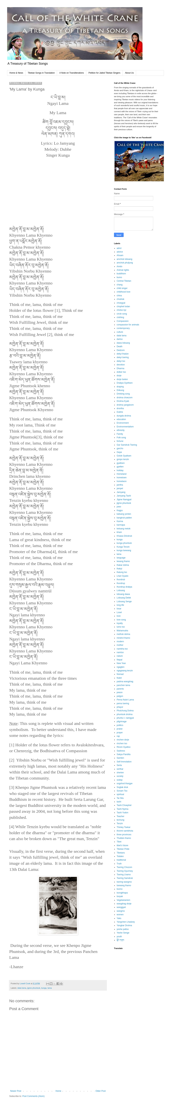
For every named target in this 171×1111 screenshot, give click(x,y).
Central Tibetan (124, 281)
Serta (119, 765)
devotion (121, 364)
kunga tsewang (124, 550)
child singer (122, 288)
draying (120, 386)
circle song (122, 314)
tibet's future (122, 845)
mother (120, 645)
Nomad (120, 674)
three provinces (124, 834)
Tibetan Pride (123, 849)
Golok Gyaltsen (124, 456)
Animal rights (123, 270)
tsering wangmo (124, 882)
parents (120, 689)
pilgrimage (121, 721)
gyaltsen (121, 463)
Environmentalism (125, 426)
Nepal (119, 659)
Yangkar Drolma (124, 925)
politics (120, 725)
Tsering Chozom (124, 867)
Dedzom (121, 350)
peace (120, 692)
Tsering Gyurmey (125, 871)
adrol (119, 248)
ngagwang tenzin (125, 670)
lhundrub (121, 579)
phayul (120, 707)
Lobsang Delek (124, 597)
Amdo (119, 266)
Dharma (120, 368)
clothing (120, 317)
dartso (120, 339)
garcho (120, 448)
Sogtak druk (122, 787)
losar (119, 608)
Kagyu (120, 510)
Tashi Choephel (124, 805)
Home (58, 1091)
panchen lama (123, 685)
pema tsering (123, 703)
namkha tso (122, 649)
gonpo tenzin (123, 459)
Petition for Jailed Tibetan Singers (104, 73)
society (120, 776)
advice (120, 252)
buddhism (121, 273)
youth (119, 936)
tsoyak (120, 896)
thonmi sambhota (125, 831)
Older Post (100, 1091)
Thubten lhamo (124, 838)
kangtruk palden (124, 517)
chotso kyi (121, 310)
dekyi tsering (123, 357)
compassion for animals (128, 324)
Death (119, 346)
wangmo (121, 911)
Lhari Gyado (122, 576)
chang (120, 284)
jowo (119, 506)
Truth (119, 863)
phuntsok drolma (125, 714)
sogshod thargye (125, 783)
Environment (123, 423)
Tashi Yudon (122, 812)
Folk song (121, 437)
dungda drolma (124, 416)
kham (119, 532)
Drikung (120, 390)
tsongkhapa (122, 893)
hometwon (121, 481)
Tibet (119, 841)
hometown (121, 477)
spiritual (120, 794)
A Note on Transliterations (71, 73)
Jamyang (121, 492)
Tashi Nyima (122, 809)
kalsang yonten (124, 514)
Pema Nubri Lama (125, 699)
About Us (129, 73)
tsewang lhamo (124, 885)
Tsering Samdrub (125, 878)
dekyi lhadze (123, 354)
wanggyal (121, 907)
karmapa (121, 525)
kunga (43, 988)
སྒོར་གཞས (120, 940)
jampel (120, 488)
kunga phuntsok (124, 543)
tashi (119, 801)
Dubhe (120, 412)
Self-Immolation (124, 761)
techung (120, 820)
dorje (119, 375)
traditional (121, 860)
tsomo (120, 889)
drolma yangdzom (125, 405)
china (119, 295)
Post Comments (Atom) (33, 1096)
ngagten (120, 667)
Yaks (119, 918)
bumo (119, 277)
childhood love (123, 292)
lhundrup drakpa (124, 587)
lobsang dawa (123, 594)
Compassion (123, 321)
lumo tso (121, 627)
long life (120, 605)
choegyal (121, 303)
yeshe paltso (123, 929)
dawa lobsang (123, 343)
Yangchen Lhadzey (126, 922)
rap (118, 736)
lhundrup (121, 583)
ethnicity (121, 430)
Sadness (121, 751)
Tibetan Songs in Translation (41, 73)
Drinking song (123, 394)
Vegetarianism (123, 900)
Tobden (120, 856)
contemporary (123, 328)
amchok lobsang (124, 259)
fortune (120, 441)
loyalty (120, 623)
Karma (120, 521)
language (121, 557)
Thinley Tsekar (123, 827)
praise (120, 729)
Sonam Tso (122, 791)
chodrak (120, 299)
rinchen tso (122, 743)
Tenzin (120, 823)
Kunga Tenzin (123, 547)
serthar (120, 769)
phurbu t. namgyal (125, 718)
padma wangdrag (125, 681)
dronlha (120, 408)
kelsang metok (123, 528)
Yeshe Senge (123, 933)
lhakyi (119, 568)
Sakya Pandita (123, 754)
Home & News (16, 73)
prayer (120, 732)
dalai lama (21, 988)
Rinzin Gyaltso (123, 747)
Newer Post (15, 1091)
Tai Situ (120, 798)
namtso (120, 652)
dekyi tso (121, 361)
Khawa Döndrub (124, 536)
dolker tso (121, 372)
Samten (120, 758)
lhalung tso (122, 572)
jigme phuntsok (33, 988)
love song (121, 619)
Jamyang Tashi (124, 496)
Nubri (119, 678)
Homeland (121, 474)
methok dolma (123, 634)
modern (120, 641)
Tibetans (121, 853)
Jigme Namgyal (124, 499)
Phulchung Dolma (125, 710)
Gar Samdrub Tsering (127, 445)
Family (120, 434)
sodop (120, 780)
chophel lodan (123, 306)
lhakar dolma (123, 565)
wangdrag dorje (124, 903)
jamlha (120, 485)
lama (50, 988)
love (119, 616)
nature (120, 656)
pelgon (120, 696)
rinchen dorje (123, 739)
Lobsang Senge (124, 601)
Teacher (120, 816)
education (121, 419)
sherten (120, 772)
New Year (121, 663)
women (120, 914)
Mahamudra (122, 630)
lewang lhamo (123, 561)
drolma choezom (125, 397)
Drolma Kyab (123, 401)
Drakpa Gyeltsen (125, 383)
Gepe (119, 452)
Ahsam (120, 255)
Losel (119, 612)
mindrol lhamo (123, 638)
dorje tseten (122, 379)
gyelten (120, 466)
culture (120, 332)
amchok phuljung (125, 262)
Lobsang (121, 590)
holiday (120, 470)
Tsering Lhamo (124, 874)
